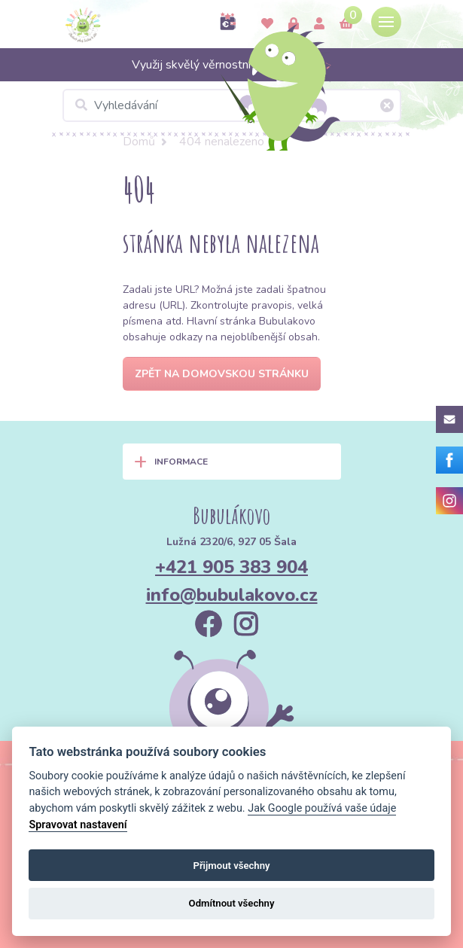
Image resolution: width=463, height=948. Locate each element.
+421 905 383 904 (231, 567)
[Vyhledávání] (231, 105)
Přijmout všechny (231, 865)
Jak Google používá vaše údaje (322, 808)
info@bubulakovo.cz (232, 595)
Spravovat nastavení (77, 824)
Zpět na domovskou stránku (222, 374)
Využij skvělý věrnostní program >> (232, 64)
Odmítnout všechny (232, 903)
